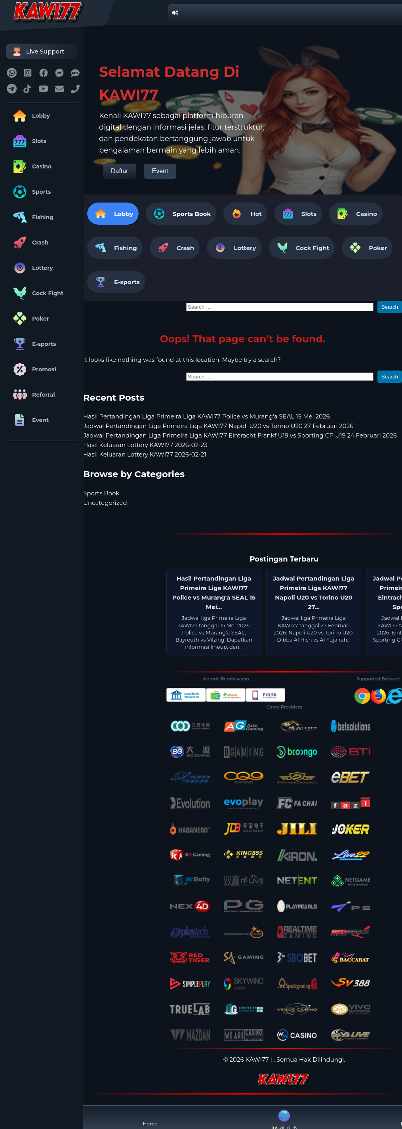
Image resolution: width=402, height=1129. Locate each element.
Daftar (119, 171)
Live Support (37, 51)
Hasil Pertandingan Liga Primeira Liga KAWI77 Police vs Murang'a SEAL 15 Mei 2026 (206, 416)
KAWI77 (257, 1059)
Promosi (33, 369)
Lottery (31, 268)
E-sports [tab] (116, 282)
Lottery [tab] (234, 248)
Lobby (30, 116)
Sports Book (192, 214)
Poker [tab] (367, 248)
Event (29, 420)
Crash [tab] (174, 248)
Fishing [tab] (115, 248)
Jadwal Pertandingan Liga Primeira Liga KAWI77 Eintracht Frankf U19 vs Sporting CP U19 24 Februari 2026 (240, 435)
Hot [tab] (245, 214)
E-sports (33, 344)
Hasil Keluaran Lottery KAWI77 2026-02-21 (144, 454)
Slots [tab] (298, 214)
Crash (29, 242)
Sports (30, 192)
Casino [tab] (356, 214)
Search (389, 307)
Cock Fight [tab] (302, 248)
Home (150, 1117)
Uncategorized (105, 502)
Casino (30, 166)
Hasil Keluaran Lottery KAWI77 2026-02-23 (145, 445)
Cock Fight (36, 293)
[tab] (181, 213)
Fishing (31, 217)
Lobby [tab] (113, 214)
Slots (28, 141)
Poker (29, 319)
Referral (32, 395)
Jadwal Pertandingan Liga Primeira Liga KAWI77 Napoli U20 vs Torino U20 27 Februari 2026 (218, 426)
